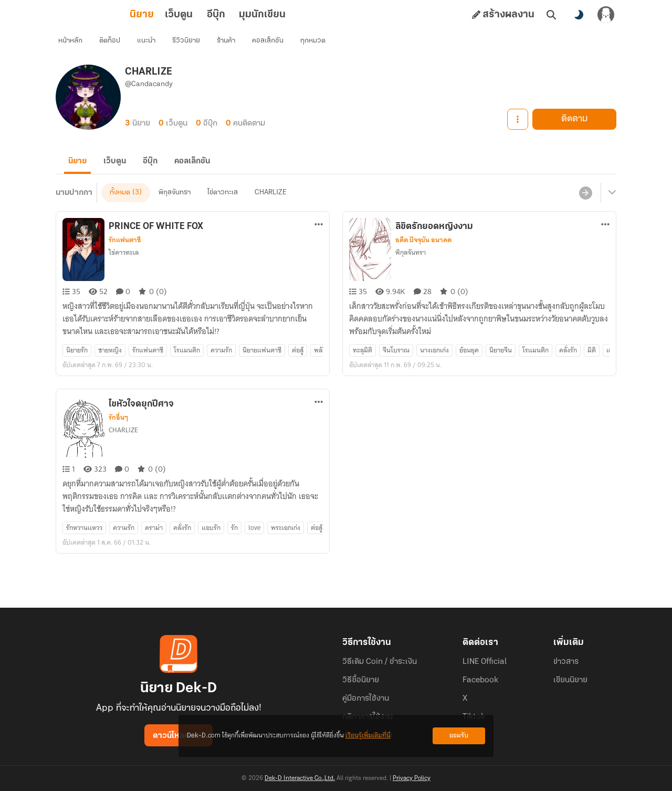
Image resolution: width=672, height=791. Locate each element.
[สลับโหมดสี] (578, 14)
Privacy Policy (411, 778)
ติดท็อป (115, 45)
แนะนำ (152, 45)
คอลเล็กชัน (273, 45)
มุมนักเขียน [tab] (216, 14)
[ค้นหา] (551, 14)
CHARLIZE (270, 209)
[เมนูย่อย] (610, 209)
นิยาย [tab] (95, 14)
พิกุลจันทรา (175, 209)
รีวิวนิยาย (192, 45)
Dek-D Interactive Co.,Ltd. (300, 778)
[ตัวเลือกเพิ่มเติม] (318, 240)
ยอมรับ (458, 736)
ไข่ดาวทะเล (222, 209)
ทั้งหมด (120, 209)
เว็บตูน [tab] (132, 14)
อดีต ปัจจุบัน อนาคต (423, 256)
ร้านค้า (232, 45)
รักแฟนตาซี (125, 256)
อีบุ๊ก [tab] (170, 14)
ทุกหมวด (318, 45)
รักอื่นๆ (118, 434)
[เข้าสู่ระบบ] (605, 14)
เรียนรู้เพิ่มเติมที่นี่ (368, 736)
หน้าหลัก (76, 45)
